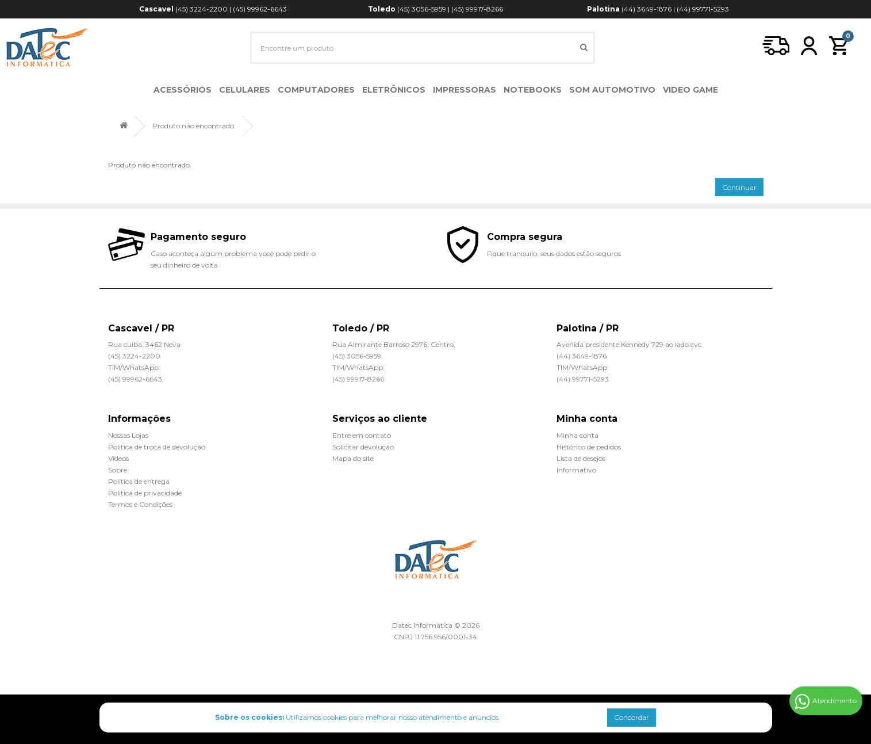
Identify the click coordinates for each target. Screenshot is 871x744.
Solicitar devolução (363, 446)
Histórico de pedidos (589, 446)
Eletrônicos (393, 90)
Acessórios (183, 90)
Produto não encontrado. (194, 125)
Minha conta (577, 435)
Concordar (631, 717)
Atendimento (826, 701)
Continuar (739, 187)
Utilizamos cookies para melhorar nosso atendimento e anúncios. (357, 717)
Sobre (117, 470)
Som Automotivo (612, 90)
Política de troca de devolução (156, 446)
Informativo (576, 470)
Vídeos (118, 458)
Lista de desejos (581, 458)
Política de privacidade (145, 493)
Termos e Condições (140, 504)
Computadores (316, 90)
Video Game (690, 90)
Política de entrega (139, 481)
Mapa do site (353, 458)
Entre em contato (361, 435)
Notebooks (533, 90)
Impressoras (464, 90)
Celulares (244, 90)
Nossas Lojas (128, 435)
